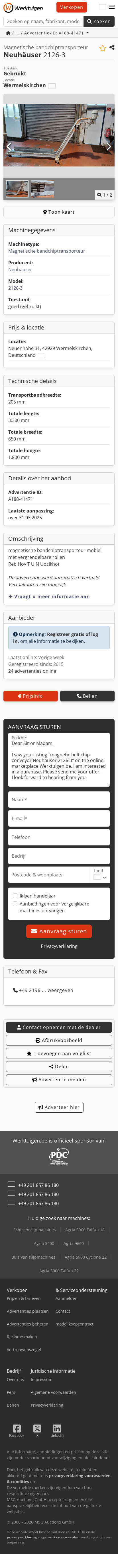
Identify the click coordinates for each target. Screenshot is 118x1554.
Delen (59, 1066)
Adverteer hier (59, 1107)
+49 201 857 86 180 (38, 1185)
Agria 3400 (44, 1243)
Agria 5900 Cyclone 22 (86, 1257)
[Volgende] (108, 147)
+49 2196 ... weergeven (43, 990)
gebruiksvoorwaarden (61, 1537)
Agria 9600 (74, 1243)
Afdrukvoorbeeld (59, 1040)
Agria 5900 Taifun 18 (85, 1229)
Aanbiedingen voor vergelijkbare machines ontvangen (54, 907)
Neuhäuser (20, 269)
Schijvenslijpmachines (34, 1229)
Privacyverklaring (59, 946)
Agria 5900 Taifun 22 (59, 1270)
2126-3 (15, 288)
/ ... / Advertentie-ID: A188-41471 (45, 33)
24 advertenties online (32, 671)
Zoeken (99, 21)
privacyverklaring (22, 1537)
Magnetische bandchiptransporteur (46, 251)
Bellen (87, 696)
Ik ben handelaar (38, 896)
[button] (112, 7)
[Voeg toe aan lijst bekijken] (103, 48)
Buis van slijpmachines (33, 1257)
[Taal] (102, 7)
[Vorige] (9, 147)
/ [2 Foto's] (104, 195)
